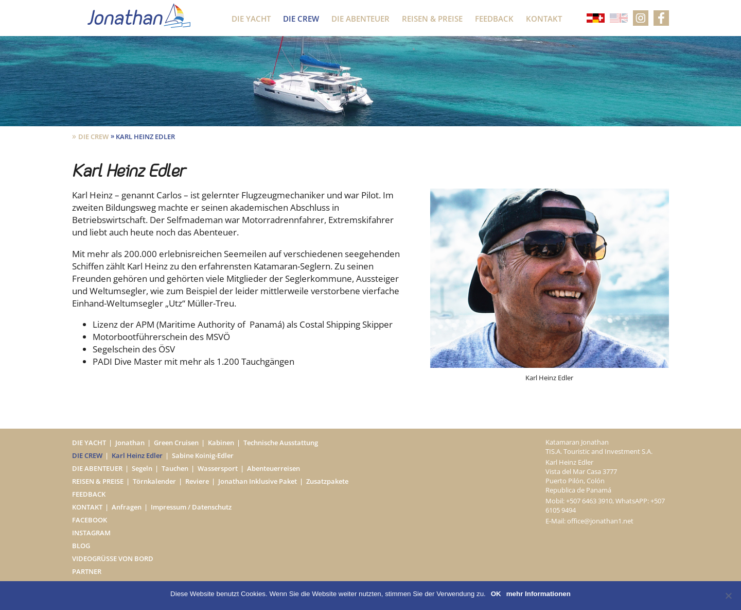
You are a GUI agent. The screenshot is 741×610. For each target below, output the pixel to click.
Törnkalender (154, 481)
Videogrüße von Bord (112, 558)
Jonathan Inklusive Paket (257, 481)
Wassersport (218, 468)
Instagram (91, 532)
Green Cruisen (176, 442)
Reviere (197, 481)
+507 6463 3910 (589, 500)
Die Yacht (251, 18)
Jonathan (130, 442)
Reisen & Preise (432, 18)
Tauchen (175, 468)
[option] (549, 285)
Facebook (89, 519)
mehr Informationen (538, 594)
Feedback (494, 18)
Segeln (142, 468)
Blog (81, 545)
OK (496, 594)
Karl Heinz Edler (137, 455)
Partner (86, 571)
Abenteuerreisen (273, 468)
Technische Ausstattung (280, 442)
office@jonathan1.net (600, 521)
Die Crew (301, 18)
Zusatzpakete (327, 481)
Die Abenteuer (360, 18)
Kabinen (221, 442)
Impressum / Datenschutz (191, 507)
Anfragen (127, 507)
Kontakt (544, 18)
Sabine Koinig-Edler (203, 455)
